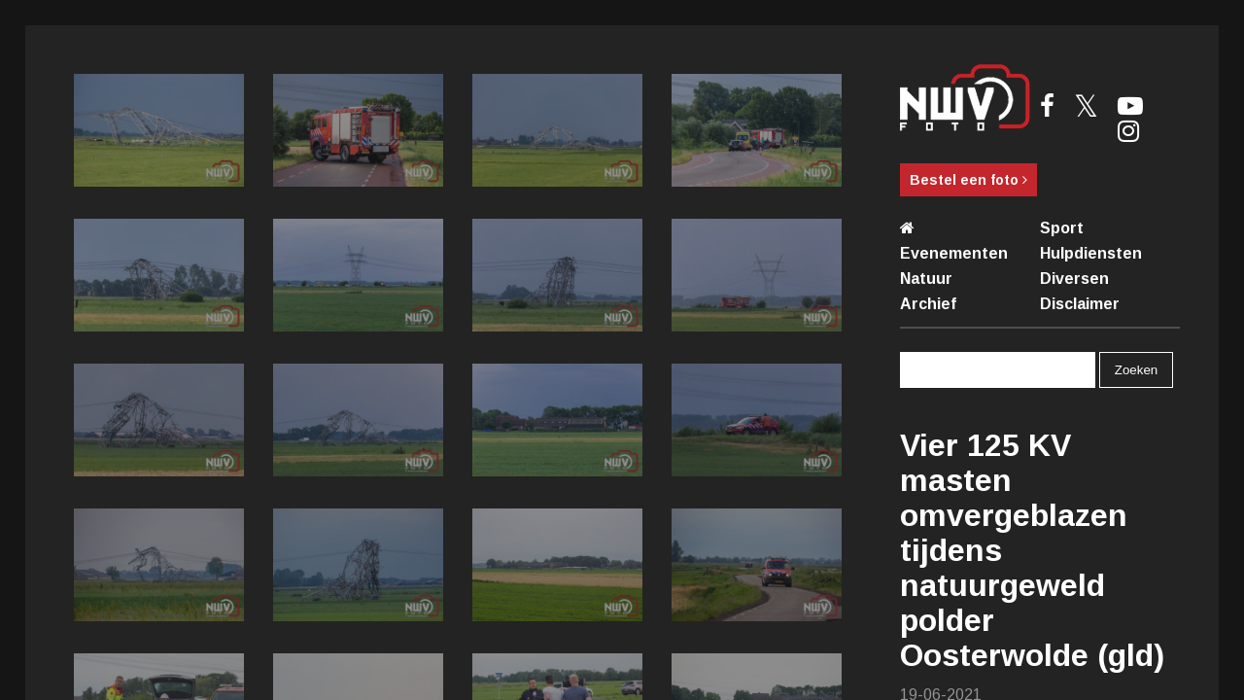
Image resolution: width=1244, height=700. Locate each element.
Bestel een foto (968, 180)
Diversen (1074, 278)
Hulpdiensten (1091, 253)
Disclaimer (1080, 304)
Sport (1062, 228)
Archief (928, 304)
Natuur (926, 278)
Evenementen (954, 253)
